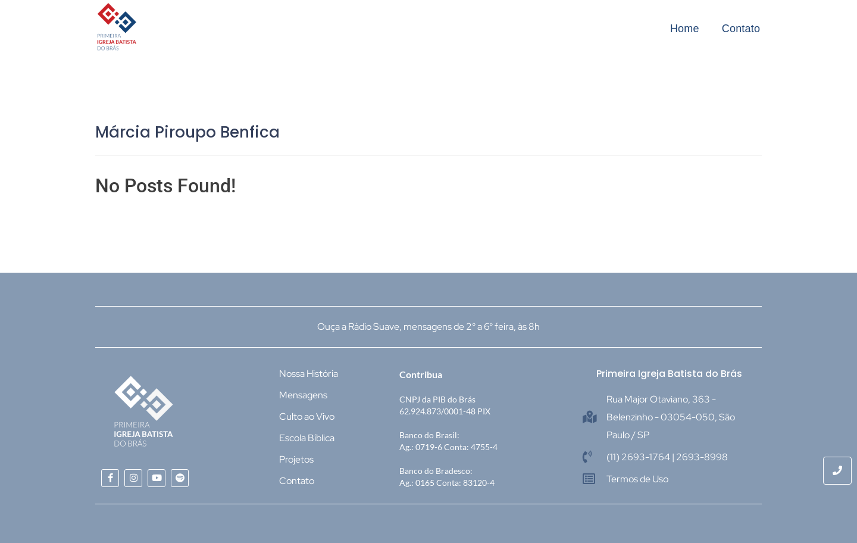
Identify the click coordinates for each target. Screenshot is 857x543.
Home (684, 29)
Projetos (296, 459)
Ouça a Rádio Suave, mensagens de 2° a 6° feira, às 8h (428, 326)
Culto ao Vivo (306, 416)
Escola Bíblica (306, 438)
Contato (741, 29)
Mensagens (303, 395)
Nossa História (308, 373)
